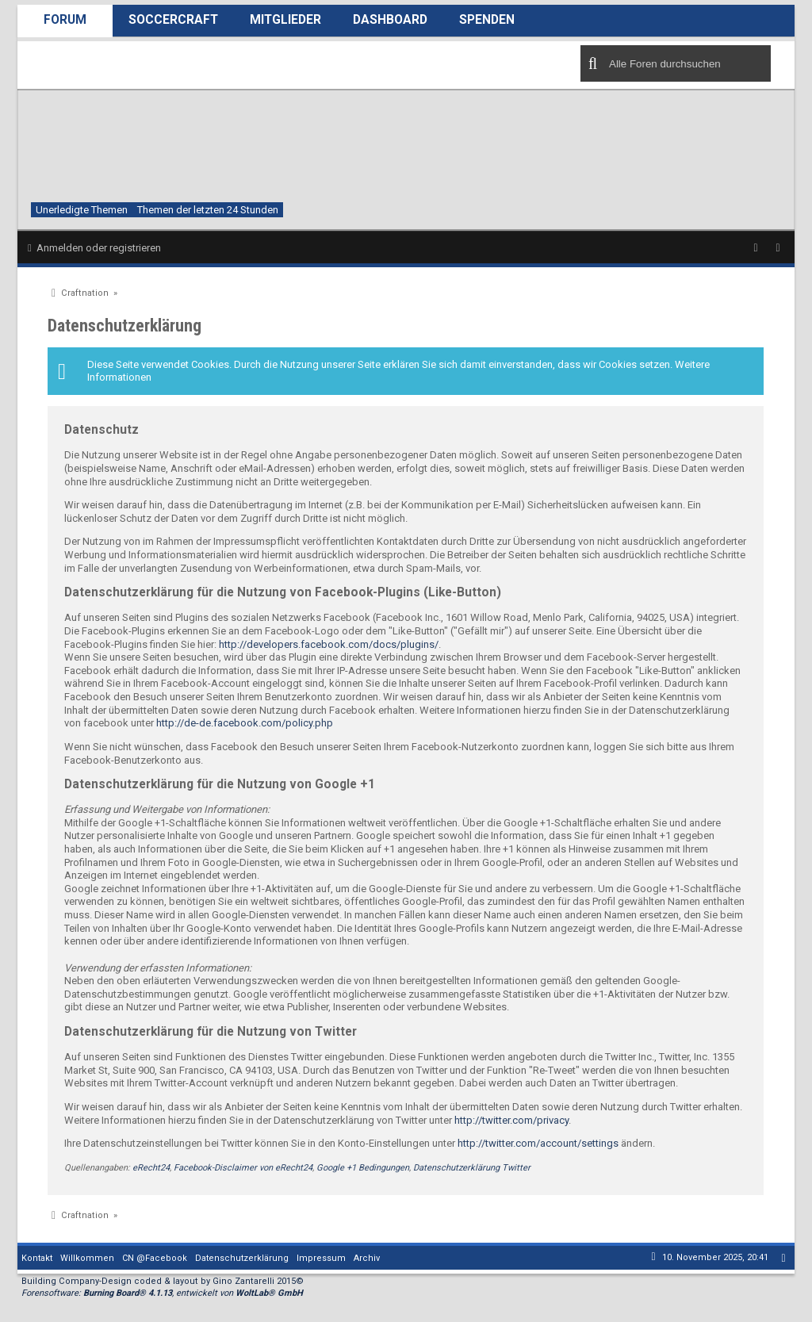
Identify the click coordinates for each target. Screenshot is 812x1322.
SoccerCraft (173, 20)
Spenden (487, 20)
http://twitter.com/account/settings (538, 1143)
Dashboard (390, 20)
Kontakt (36, 1258)
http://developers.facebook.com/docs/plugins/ (329, 644)
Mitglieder (285, 20)
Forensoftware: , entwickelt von (162, 1293)
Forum (65, 20)
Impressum (321, 1258)
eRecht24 (151, 1168)
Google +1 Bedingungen (362, 1168)
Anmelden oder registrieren (98, 248)
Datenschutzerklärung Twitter (471, 1168)
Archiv (367, 1258)
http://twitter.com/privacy (511, 1120)
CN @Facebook (154, 1258)
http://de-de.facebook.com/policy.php (244, 723)
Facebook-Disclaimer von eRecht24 (243, 1168)
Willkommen (87, 1258)
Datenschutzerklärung (242, 1258)
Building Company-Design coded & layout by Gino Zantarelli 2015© (162, 1281)
